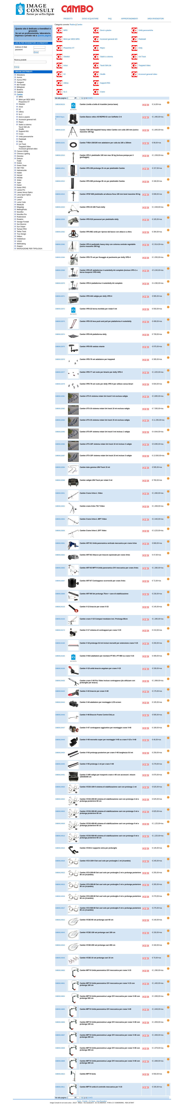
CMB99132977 (60, 372)
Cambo (20, 95)
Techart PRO (22, 229)
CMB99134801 (60, 983)
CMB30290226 (60, 104)
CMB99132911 (60, 168)
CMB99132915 (60, 194)
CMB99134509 (60, 823)
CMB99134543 (60, 932)
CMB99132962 (60, 232)
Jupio (19, 183)
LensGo (20, 197)
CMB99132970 (60, 283)
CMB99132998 (60, 480)
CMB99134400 (60, 681)
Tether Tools (21, 232)
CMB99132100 (60, 130)
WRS (21, 97)
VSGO (19, 241)
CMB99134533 (60, 884)
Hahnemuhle (22, 170)
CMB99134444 (60, 702)
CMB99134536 (60, 896)
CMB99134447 (60, 728)
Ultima (21, 112)
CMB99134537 (60, 908)
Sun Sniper (21, 227)
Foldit (19, 161)
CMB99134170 (60, 630)
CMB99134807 (60, 1035)
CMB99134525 (60, 848)
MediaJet (20, 205)
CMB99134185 (60, 656)
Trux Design (21, 234)
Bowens (20, 90)
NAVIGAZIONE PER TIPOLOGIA (29, 249)
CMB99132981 (60, 396)
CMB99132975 (60, 346)
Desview (20, 156)
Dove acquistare (90, 19)
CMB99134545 (60, 945)
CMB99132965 (60, 244)
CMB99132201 (60, 143)
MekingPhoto (22, 210)
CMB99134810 (60, 1074)
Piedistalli (22, 139)
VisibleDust (21, 239)
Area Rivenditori (156, 19)
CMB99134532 (60, 872)
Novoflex (20, 212)
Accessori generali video (28, 149)
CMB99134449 (60, 739)
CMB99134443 (60, 691)
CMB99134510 (60, 836)
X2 (20, 109)
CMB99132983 (60, 420)
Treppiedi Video (25, 147)
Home (79, 1101)
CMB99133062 (60, 555)
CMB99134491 (60, 775)
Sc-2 (20, 114)
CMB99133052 (60, 506)
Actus (21, 107)
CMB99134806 (60, 1022)
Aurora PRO (21, 80)
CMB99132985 (60, 432)
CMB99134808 (60, 1048)
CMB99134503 (60, 811)
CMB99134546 (60, 958)
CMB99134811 (60, 1087)
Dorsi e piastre (24, 117)
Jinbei (19, 180)
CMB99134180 (60, 643)
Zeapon (20, 246)
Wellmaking (21, 244)
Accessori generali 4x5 (27, 120)
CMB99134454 (60, 752)
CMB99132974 (60, 334)
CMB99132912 (60, 181)
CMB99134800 (60, 970)
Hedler (19, 173)
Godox (19, 163)
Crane (21, 134)
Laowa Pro (21, 190)
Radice (72, 25)
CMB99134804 (60, 996)
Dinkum (20, 159)
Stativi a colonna (25, 125)
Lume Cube (21, 202)
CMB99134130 (60, 607)
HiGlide (19, 178)
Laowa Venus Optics (24, 192)
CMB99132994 (60, 467)
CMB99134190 (60, 668)
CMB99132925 (60, 207)
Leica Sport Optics (24, 195)
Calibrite (20, 92)
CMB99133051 (60, 493)
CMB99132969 (60, 270)
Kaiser (19, 185)
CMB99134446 (60, 715)
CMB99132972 (60, 309)
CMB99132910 (60, 155)
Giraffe (21, 129)
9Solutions (21, 75)
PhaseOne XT (24, 102)
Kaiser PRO (21, 187)
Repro (21, 122)
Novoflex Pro (22, 214)
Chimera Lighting (23, 154)
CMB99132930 (60, 219)
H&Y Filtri (20, 168)
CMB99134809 (60, 1061)
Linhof (19, 200)
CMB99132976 (60, 359)
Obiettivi (22, 104)
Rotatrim (20, 219)
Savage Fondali (23, 222)
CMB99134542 (60, 920)
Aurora (19, 77)
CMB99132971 (60, 296)
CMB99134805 (60, 1009)
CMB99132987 (60, 455)
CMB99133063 (60, 568)
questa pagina (44, 35)
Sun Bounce (21, 224)
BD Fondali (21, 85)
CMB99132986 (60, 444)
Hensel (19, 175)
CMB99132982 (60, 408)
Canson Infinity (22, 151)
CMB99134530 (60, 861)
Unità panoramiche (26, 137)
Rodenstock (21, 217)
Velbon (19, 236)
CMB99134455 (60, 764)
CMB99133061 (60, 543)
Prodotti (68, 19)
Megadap (20, 207)
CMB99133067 (60, 581)
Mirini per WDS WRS (27, 100)
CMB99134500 (60, 787)
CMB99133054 (60, 519)
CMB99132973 (60, 321)
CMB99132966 (60, 257)
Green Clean (22, 165)
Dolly (21, 142)
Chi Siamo (92, 1101)
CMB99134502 (60, 799)
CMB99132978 (60, 384)
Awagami (20, 82)
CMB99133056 (60, 530)
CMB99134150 (60, 619)
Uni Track (22, 144)
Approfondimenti (129, 19)
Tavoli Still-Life (24, 127)
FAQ (110, 19)
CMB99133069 (60, 594)
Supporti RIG (24, 131)
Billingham (21, 87)
